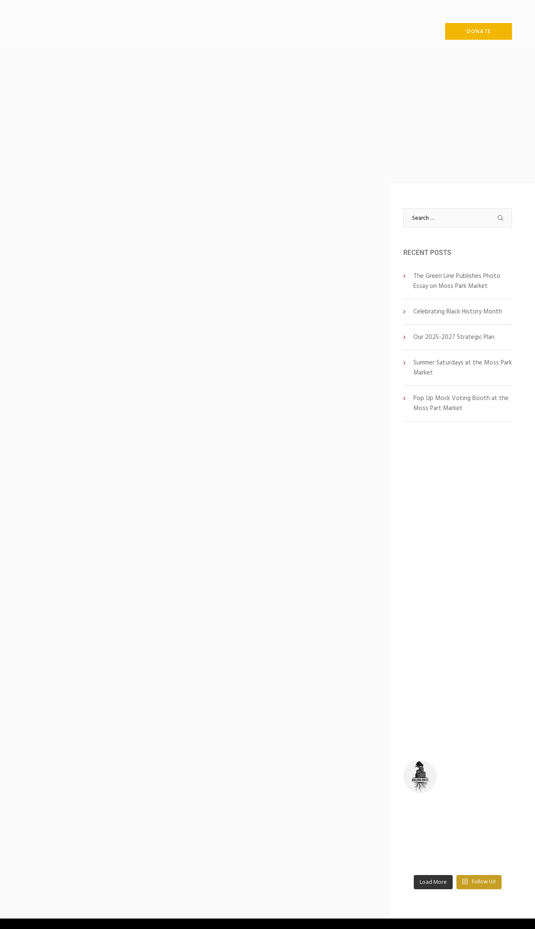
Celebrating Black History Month (457, 311)
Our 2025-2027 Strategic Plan (453, 337)
